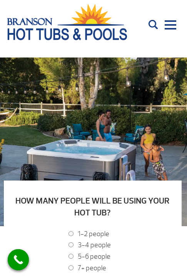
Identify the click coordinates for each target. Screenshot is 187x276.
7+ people (92, 268)
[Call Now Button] (18, 259)
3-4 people (94, 245)
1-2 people (93, 234)
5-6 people (94, 256)
